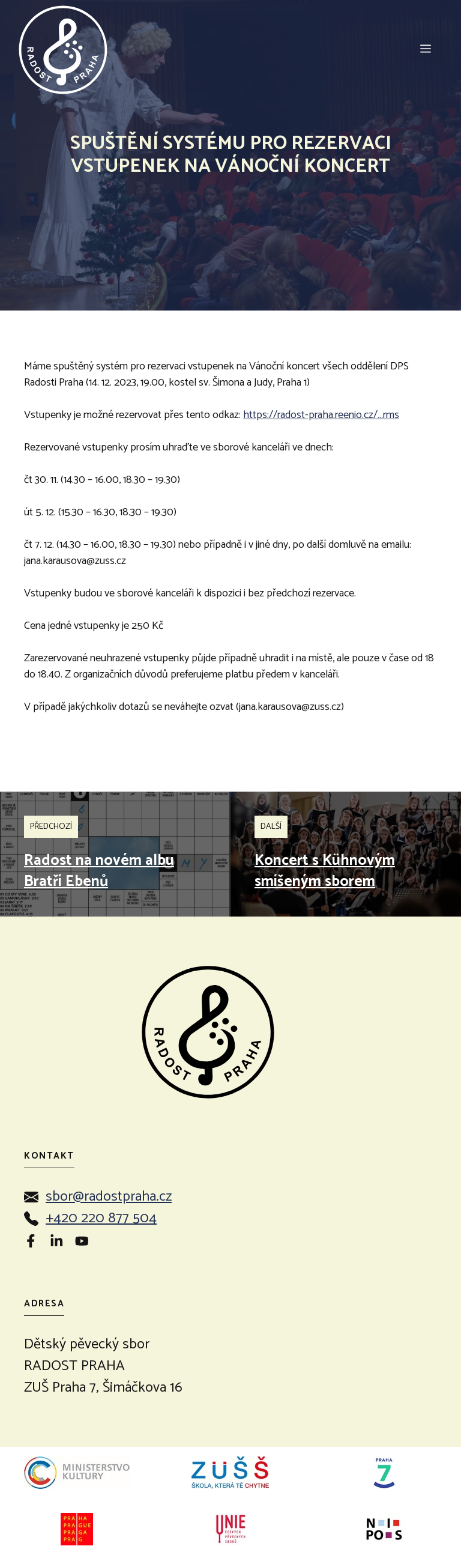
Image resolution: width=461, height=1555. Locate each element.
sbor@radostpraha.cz (109, 1196)
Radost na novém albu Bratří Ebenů (99, 871)
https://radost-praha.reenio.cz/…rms (321, 415)
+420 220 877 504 (101, 1218)
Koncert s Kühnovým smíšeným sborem (325, 871)
